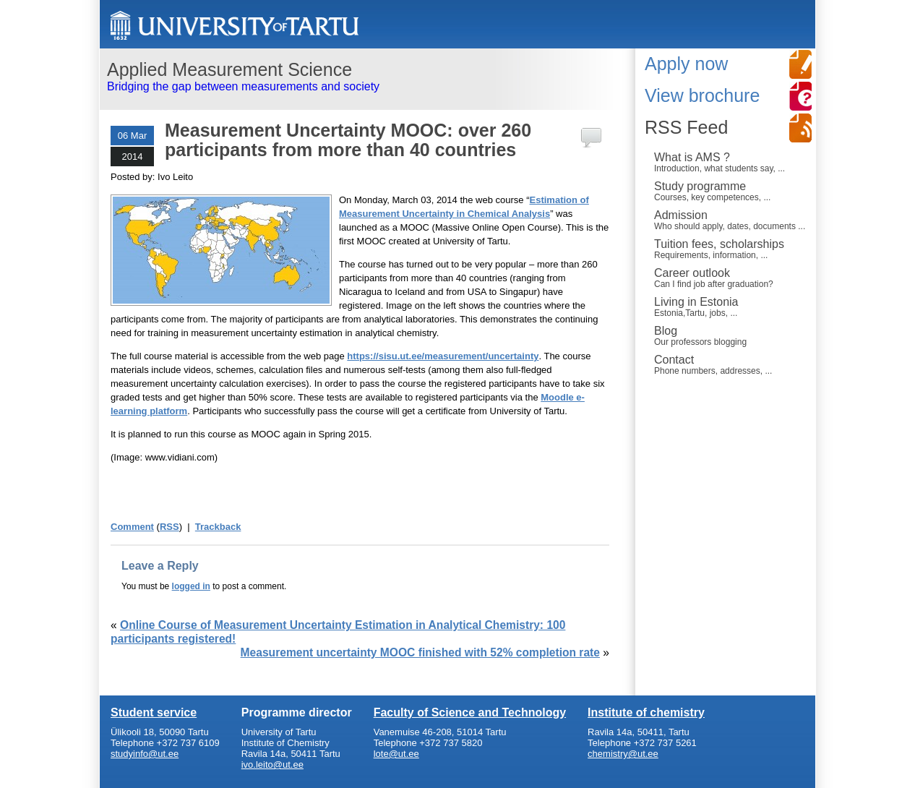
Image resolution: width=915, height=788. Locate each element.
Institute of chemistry (646, 712)
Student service (154, 712)
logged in (191, 586)
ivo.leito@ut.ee (272, 764)
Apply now (686, 63)
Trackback (218, 526)
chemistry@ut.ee (623, 753)
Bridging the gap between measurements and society (362, 76)
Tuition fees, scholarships (731, 249)
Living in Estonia (731, 306)
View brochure (702, 95)
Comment (132, 526)
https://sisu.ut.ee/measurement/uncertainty (442, 356)
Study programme (731, 191)
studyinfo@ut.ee (145, 753)
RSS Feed (686, 127)
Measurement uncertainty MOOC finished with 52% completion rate (420, 652)
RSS (169, 526)
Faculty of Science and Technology (470, 712)
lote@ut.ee (396, 753)
